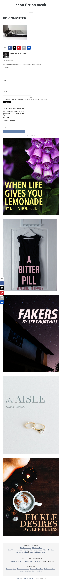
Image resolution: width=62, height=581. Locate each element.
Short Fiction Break (31, 4)
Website (5, 91)
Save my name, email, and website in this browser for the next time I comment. (25, 99)
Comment (6, 67)
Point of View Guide (44, 550)
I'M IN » (14, 132)
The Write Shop (37, 548)
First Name (6, 117)
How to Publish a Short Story (37, 552)
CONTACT (18, 578)
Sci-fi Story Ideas (37, 571)
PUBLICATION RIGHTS (28, 578)
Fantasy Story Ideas (25, 571)
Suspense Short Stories (16, 561)
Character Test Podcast (30, 550)
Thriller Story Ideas (49, 569)
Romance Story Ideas (36, 569)
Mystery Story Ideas (23, 569)
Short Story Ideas (11, 569)
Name (5, 80)
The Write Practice (25, 548)
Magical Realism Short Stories (33, 561)
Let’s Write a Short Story (15, 550)
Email (5, 86)
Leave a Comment (22, 22)
